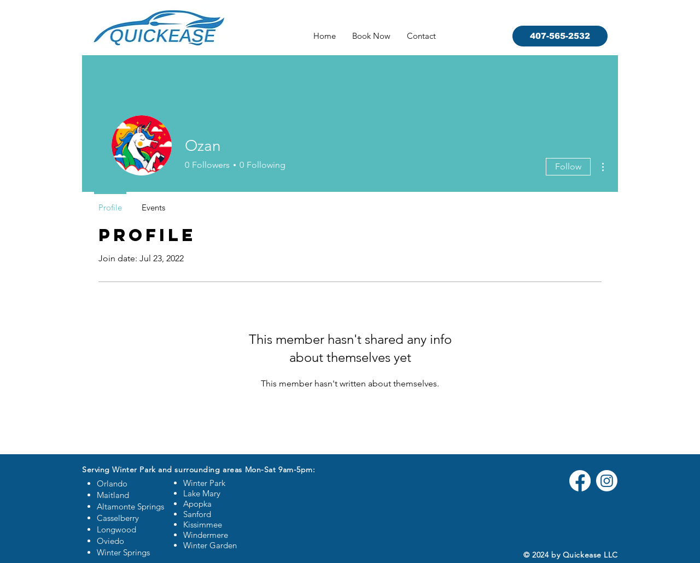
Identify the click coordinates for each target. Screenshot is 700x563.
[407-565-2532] (560, 36)
